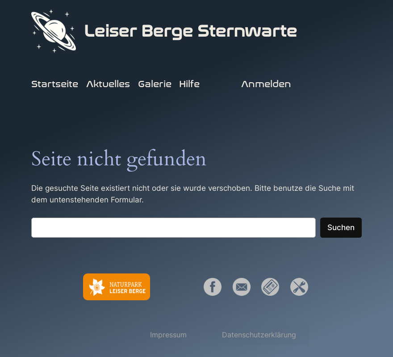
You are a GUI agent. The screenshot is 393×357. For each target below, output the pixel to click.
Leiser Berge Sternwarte (190, 31)
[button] (168, 334)
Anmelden (266, 84)
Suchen (341, 227)
